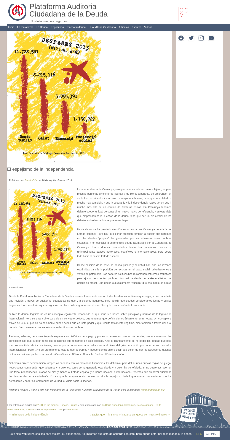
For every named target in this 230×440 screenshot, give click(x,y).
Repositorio (57, 27)
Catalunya (129, 405)
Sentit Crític (31, 180)
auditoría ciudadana (112, 405)
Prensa (73, 405)
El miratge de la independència (28, 414)
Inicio (11, 27)
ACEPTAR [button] (211, 434)
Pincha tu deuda (76, 27)
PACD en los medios (47, 405)
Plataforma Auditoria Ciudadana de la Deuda (68, 10)
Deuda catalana (145, 405)
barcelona (73, 409)
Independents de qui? (153, 389)
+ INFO (198, 433)
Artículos (124, 27)
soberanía (31, 409)
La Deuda (42, 27)
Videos (148, 27)
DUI (22, 409)
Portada (64, 405)
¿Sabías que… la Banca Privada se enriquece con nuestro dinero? (130, 414)
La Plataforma (25, 27)
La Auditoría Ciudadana (102, 27)
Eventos (136, 27)
